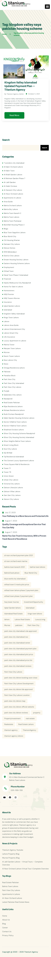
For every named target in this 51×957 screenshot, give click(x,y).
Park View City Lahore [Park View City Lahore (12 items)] (13, 672)
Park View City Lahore (12, 387)
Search (6, 140)
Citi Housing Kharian (12, 240)
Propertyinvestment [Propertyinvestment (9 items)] (12, 718)
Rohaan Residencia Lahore (14, 410)
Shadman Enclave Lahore (14, 430)
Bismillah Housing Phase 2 (14, 225)
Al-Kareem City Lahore (13, 190)
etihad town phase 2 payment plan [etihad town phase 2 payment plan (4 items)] (18, 596)
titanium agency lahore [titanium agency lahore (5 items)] (13, 736)
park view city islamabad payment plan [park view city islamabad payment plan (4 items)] (20, 648)
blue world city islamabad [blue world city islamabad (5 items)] (14, 579)
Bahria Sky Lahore (11, 209)
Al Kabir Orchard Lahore (13, 167)
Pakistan (7, 372)
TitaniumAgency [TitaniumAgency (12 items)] (29, 730)
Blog (4, 924)
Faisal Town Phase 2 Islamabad (16, 275)
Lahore (6, 321)
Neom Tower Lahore (12, 356)
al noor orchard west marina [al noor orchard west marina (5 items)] (15, 561)
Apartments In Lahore (12, 198)
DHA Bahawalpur (10, 252)
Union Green (9, 476)
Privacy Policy (8, 935)
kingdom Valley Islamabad (14, 314)
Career (5, 927)
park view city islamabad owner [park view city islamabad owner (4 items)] (17, 643)
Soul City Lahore (10, 449)
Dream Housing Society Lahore (16, 260)
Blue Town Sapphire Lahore (14, 232)
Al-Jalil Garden (10, 182)
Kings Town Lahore (11, 317)
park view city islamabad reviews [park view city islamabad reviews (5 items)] (17, 666)
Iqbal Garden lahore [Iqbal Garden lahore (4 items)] (12, 608)
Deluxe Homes (9, 248)
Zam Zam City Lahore (12, 495)
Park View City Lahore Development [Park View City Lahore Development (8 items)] (18, 683)
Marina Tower (9, 345)
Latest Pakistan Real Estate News (15, 902)
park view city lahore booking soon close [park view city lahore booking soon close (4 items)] (20, 678)
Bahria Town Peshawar (12, 221)
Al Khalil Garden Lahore (13, 175)
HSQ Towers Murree (12, 298)
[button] (47, 6)
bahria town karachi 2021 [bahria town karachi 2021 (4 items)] (14, 567)
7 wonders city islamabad (14, 163)
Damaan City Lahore (12, 244)
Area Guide (8, 201)
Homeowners (9, 290)
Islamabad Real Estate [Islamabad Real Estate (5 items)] (13, 613)
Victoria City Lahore (12, 484)
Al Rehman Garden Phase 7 (14, 178)
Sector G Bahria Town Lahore (15, 422)
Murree (7, 352)
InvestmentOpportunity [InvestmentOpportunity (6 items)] (33, 602)
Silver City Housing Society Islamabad (19, 437)
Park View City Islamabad (14, 383)
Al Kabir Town (9, 171)
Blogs (6, 229)
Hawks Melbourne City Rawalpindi (17, 283)
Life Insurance (9, 337)
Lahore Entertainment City (14, 329)
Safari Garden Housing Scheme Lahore (19, 418)
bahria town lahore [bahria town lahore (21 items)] (37, 567)
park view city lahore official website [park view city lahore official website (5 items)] (19, 707)
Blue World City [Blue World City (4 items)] (31, 573)
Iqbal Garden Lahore (12, 306)
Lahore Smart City (11, 333)
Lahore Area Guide (11, 325)
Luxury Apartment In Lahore (15, 341)
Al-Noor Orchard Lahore (13, 194)
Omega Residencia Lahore (14, 368)
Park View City (9, 379)
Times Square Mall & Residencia (16, 464)
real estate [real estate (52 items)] (30, 718)
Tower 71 (7, 468)
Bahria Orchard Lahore (13, 205)
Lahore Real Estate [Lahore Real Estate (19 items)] (22, 619)
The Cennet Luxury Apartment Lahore (19, 460)
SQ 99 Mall (8, 453)
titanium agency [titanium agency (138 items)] (11, 730)
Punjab (6, 391)
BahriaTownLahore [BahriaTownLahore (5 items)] (11, 573)
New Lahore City (10, 360)
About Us (6, 920)
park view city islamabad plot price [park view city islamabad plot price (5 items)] (18, 654)
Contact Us (6, 931)
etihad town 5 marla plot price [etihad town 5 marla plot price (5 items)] (16, 584)
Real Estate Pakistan (12, 402)
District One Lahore (11, 256)
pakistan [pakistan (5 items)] (18, 625)
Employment (9, 267)
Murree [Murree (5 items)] (7, 625)
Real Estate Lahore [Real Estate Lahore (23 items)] (26, 724)
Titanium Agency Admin (15, 94)
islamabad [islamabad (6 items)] (30, 608)
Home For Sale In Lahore (13, 287)
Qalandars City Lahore (13, 395)
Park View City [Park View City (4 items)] (33, 625)
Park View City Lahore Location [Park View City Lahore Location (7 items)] (17, 695)
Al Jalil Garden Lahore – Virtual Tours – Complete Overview (22, 863)
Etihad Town (9, 271)
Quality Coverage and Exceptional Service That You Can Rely (24, 526)
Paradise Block (9, 375)
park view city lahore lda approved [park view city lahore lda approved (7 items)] (18, 689)
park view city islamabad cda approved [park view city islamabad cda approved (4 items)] (20, 631)
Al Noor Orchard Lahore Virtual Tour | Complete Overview (25, 869)
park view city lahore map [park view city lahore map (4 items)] (14, 701)
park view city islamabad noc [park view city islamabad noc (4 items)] (16, 637)
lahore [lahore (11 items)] (6, 619)
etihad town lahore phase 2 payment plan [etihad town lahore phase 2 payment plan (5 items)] (21, 590)
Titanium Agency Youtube (12, 850)
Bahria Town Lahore (11, 217)
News (6, 364)
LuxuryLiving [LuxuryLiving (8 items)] (40, 619)
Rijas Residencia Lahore (13, 406)
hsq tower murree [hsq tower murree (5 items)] (11, 602)
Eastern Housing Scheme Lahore (17, 263)
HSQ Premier (9, 294)
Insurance (8, 302)
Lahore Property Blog (10, 854)
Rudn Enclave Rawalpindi (14, 414)
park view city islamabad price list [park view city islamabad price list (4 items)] (18, 660)
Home (4, 916)
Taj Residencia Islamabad (14, 457)
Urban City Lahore (11, 480)
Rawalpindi (8, 399)
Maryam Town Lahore (12, 348)
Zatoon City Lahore (11, 499)
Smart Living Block (11, 445)
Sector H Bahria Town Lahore (15, 426)
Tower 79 (7, 472)
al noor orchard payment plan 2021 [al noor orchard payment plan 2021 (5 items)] (18, 555)
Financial (7, 279)
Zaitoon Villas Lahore (12, 491)
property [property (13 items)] (36, 712)
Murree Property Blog (11, 858)
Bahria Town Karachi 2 (12, 213)
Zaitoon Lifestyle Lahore (13, 487)
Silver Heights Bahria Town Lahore (17, 441)
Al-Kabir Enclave (10, 186)
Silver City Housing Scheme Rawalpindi (19, 433)
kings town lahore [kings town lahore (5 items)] (35, 613)
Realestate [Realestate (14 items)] (8, 724)
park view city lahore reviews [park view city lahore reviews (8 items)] (16, 712)
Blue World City (10, 236)
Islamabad (8, 310)
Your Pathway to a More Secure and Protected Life (25, 516)
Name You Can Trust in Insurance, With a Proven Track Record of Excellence (24, 537)
